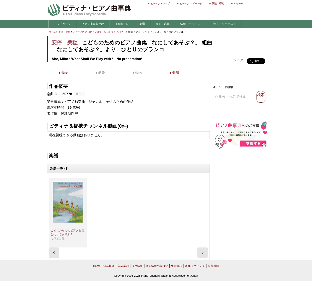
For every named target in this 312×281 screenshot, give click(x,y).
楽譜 (142, 24)
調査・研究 (218, 3)
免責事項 (176, 266)
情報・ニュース (190, 24)
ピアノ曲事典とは (92, 24)
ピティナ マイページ (191, 3)
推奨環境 (213, 266)
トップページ (62, 24)
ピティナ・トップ (160, 3)
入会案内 (123, 266)
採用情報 (137, 266)
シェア (238, 60)
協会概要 (109, 266)
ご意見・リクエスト (223, 24)
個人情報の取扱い (157, 266)
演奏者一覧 (122, 24)
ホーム (52, 32)
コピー (79, 94)
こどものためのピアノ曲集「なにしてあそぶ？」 (99, 32)
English (238, 3)
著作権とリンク (195, 266)
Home (97, 266)
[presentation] (54, 252)
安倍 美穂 (64, 32)
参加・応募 (163, 24)
